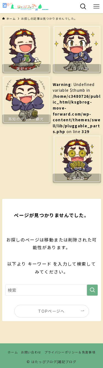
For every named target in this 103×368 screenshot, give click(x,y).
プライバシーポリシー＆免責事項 (69, 352)
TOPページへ (51, 311)
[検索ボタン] (83, 6)
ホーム (13, 352)
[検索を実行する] (92, 290)
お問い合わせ (31, 352)
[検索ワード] (51, 290)
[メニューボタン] (96, 6)
